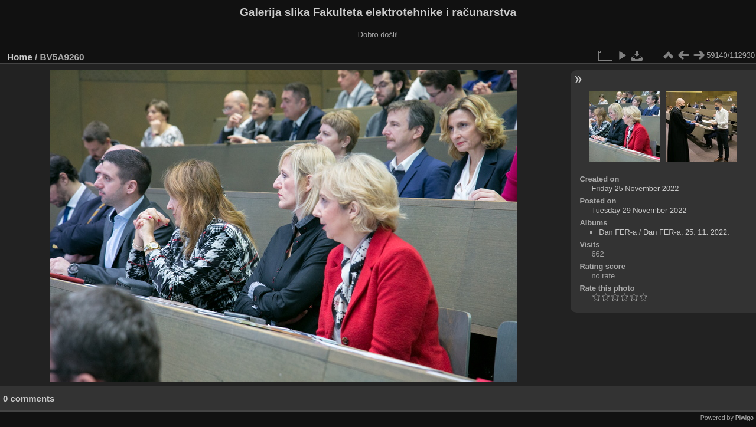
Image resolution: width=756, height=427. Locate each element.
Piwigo (744, 417)
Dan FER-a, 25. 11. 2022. (686, 232)
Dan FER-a (618, 232)
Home (19, 57)
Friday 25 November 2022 (635, 188)
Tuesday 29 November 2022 (638, 210)
